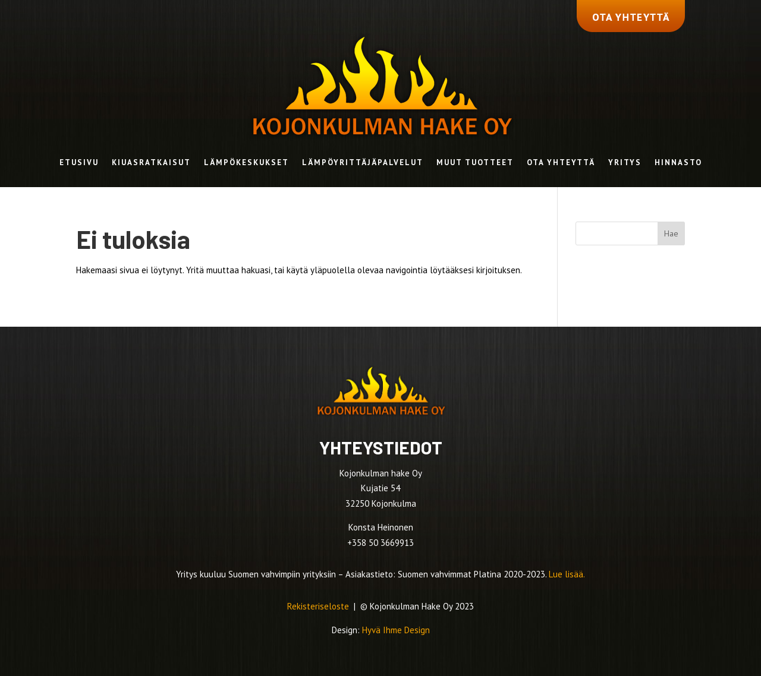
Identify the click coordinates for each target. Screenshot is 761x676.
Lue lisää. (567, 574)
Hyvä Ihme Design (396, 630)
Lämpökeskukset (246, 163)
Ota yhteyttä (561, 163)
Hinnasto (678, 163)
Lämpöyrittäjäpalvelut (362, 163)
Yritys (624, 163)
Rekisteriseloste (319, 606)
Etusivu (79, 163)
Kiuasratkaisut (151, 163)
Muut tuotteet (475, 163)
